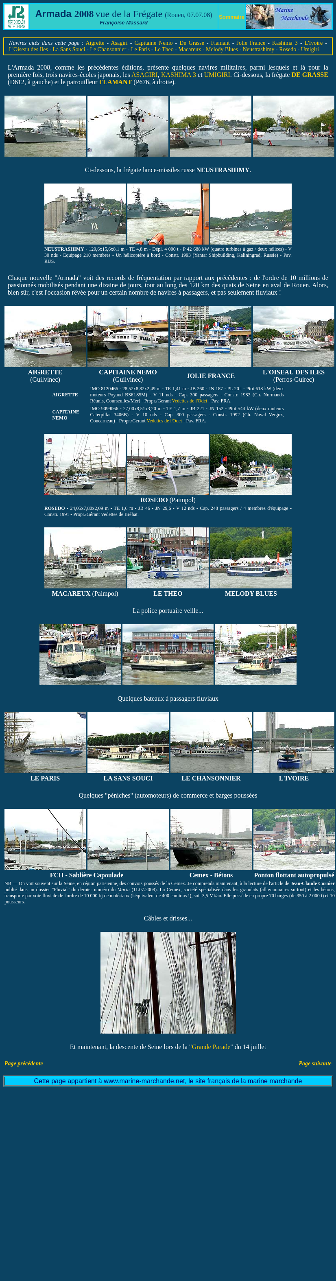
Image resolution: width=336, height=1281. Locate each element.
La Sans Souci (69, 49)
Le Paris (140, 49)
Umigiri (310, 49)
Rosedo (287, 49)
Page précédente (23, 1063)
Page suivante (315, 1063)
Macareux (189, 49)
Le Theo (164, 49)
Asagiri (119, 43)
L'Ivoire (314, 43)
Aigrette (95, 43)
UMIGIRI (217, 74)
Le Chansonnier (108, 49)
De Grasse (191, 43)
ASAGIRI (144, 74)
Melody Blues (222, 49)
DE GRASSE (310, 74)
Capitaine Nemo (154, 43)
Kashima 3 (285, 43)
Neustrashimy (259, 49)
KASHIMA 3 (178, 74)
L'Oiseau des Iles (28, 49)
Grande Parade (211, 1046)
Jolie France (250, 43)
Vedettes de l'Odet (190, 401)
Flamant (220, 43)
